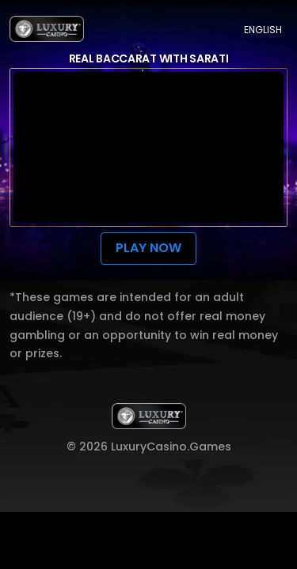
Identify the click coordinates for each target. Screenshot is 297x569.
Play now (148, 248)
